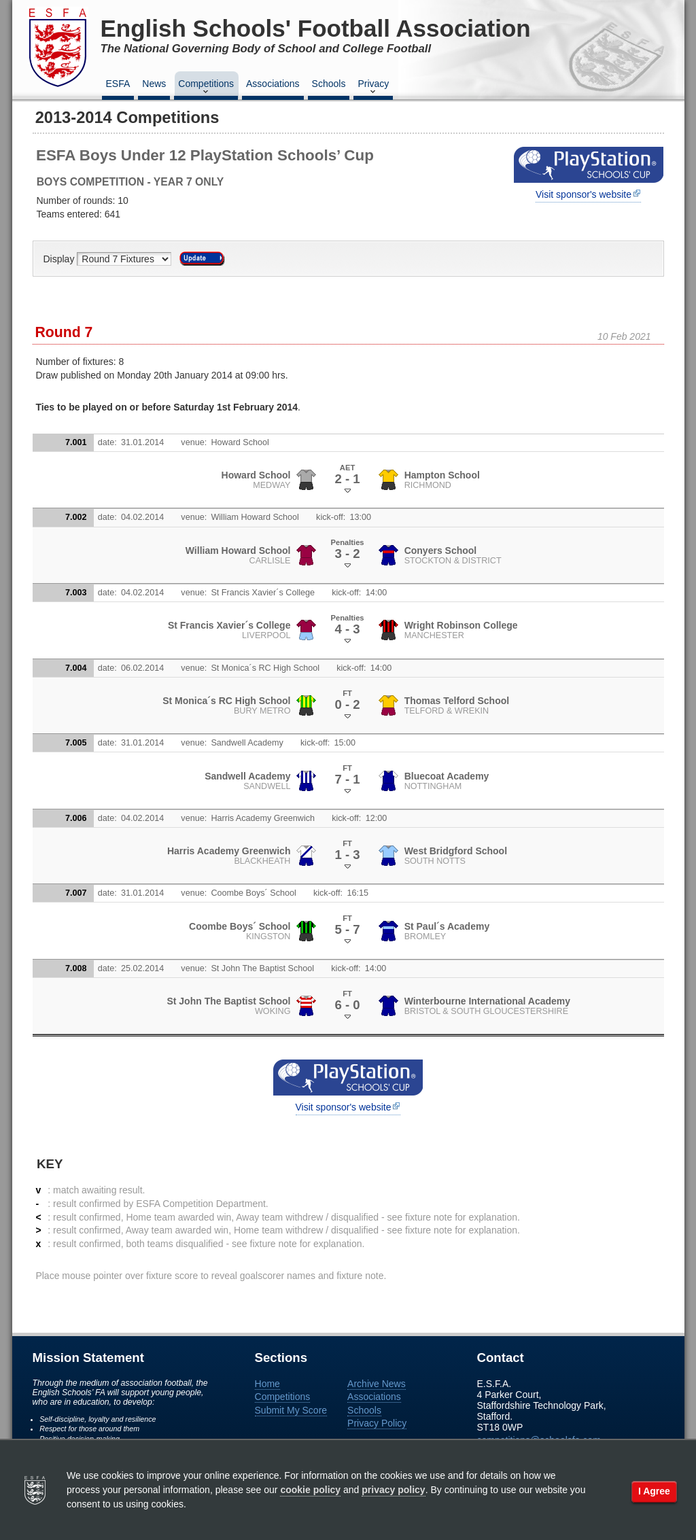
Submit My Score (291, 1410)
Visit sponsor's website (583, 194)
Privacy (373, 87)
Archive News (376, 1383)
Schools (329, 83)
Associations (273, 83)
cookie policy (310, 1489)
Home (267, 1383)
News (154, 83)
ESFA (118, 83)
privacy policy (393, 1489)
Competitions (206, 87)
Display (60, 258)
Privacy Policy (376, 1423)
